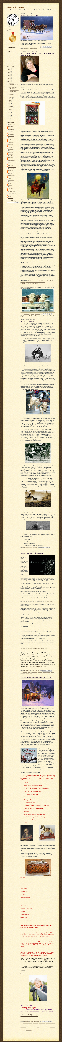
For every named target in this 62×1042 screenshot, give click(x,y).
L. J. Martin (10, 153)
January (10, 109)
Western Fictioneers (16, 7)
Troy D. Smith (11, 180)
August (10, 98)
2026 (9, 68)
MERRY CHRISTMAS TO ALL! (30, 15)
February (11, 107)
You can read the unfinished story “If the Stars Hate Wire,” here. (34, 648)
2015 (9, 112)
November (11, 94)
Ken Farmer (10, 152)
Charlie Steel (10, 127)
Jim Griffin (10, 147)
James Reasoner (11, 142)
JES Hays (10, 139)
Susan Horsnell (11, 176)
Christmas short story (38, 315)
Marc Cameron (11, 158)
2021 (9, 75)
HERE (45, 960)
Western (48, 672)
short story (45, 672)
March (10, 106)
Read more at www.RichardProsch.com (36, 666)
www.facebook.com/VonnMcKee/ (29, 1016)
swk (9, 194)
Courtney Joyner (11, 132)
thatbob (9, 196)
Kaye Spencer (10, 149)
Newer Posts (23, 1027)
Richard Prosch (11, 168)
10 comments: (37, 314)
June (10, 101)
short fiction (40, 672)
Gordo (9, 137)
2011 (9, 118)
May (10, 103)
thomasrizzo (10, 198)
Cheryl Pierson (11, 129)
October (10, 95)
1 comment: (37, 670)
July (10, 100)
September (11, 97)
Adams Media (25, 315)
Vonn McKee (10, 189)
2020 (9, 77)
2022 (9, 74)
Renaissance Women (12, 167)
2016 (9, 110)
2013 (9, 115)
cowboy (29, 672)
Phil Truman (10, 165)
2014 (9, 113)
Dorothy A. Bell (11, 136)
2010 (9, 119)
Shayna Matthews (11, 175)
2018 (9, 80)
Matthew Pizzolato (11, 160)
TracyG (9, 178)
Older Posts (52, 1027)
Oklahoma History (46, 315)
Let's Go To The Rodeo (13, 92)
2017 (9, 81)
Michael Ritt (10, 163)
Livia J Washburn (11, 155)
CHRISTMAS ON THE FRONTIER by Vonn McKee (36, 678)
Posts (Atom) (29, 1030)
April (10, 104)
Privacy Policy (9, 48)
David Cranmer (11, 134)
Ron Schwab (10, 170)
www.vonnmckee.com (26, 1014)
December (11, 83)
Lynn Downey (11, 157)
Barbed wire (25, 672)
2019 (9, 78)
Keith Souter (10, 150)
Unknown (10, 181)
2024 (9, 71)
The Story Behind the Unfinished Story (32, 553)
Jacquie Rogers (11, 140)
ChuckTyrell (10, 131)
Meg (9, 162)
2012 (9, 116)
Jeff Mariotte (10, 144)
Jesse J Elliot (10, 145)
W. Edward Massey (11, 191)
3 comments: (35, 547)
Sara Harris (10, 171)
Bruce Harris (10, 126)
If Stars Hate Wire (49, 601)
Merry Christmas (26, 48)
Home (38, 1027)
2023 (9, 72)
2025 (9, 69)
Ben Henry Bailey (11, 124)
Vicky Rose (10, 188)
